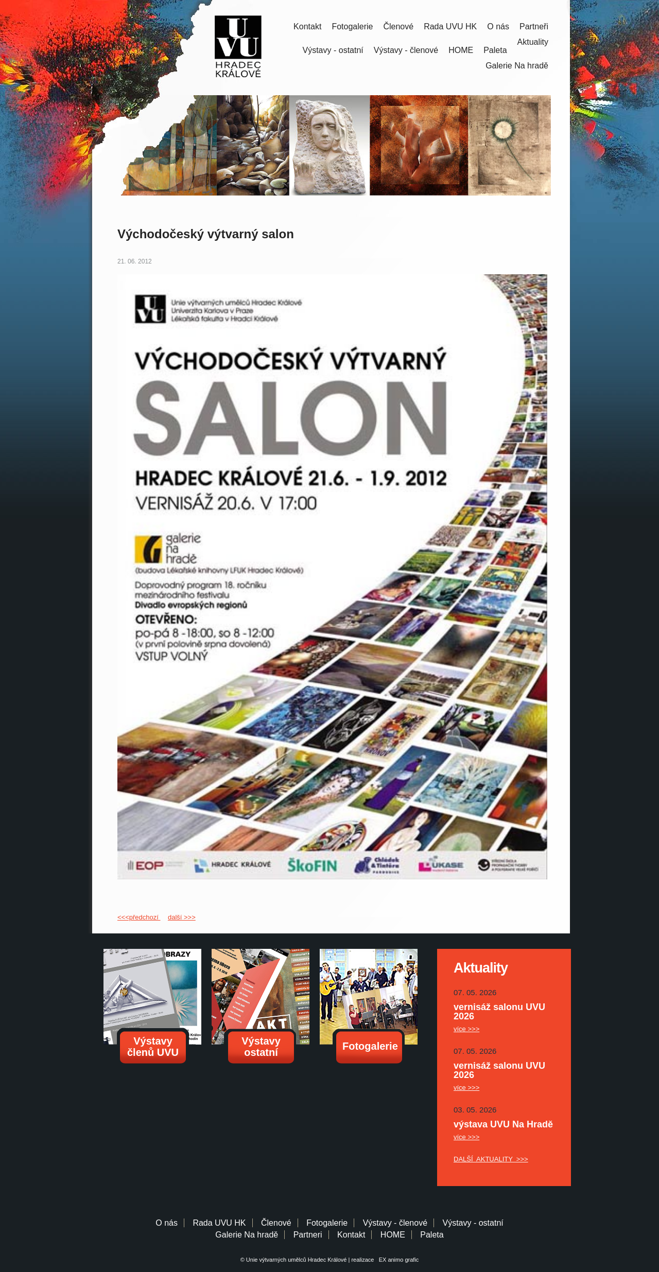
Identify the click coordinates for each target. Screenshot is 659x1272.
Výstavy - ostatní (333, 50)
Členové (398, 26)
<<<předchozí (138, 917)
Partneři (533, 26)
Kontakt (307, 26)
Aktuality (532, 42)
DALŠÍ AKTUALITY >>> (491, 1159)
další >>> (182, 917)
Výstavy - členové (406, 50)
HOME (460, 50)
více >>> (466, 1029)
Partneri (307, 1234)
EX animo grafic (397, 1260)
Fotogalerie (352, 26)
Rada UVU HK (450, 26)
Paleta (495, 50)
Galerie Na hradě (246, 1234)
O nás (498, 26)
